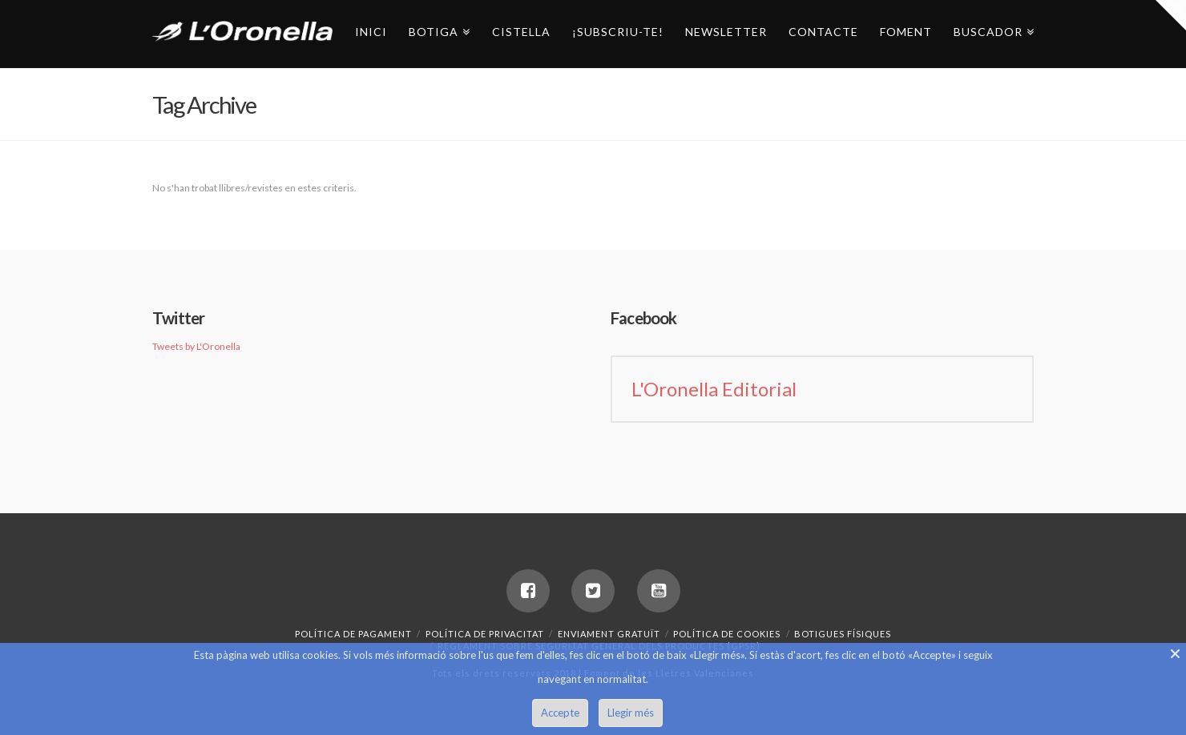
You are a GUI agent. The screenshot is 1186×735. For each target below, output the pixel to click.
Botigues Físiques (842, 634)
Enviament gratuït (609, 634)
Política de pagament (353, 634)
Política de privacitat (485, 634)
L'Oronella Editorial (714, 388)
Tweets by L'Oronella (196, 346)
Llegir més (630, 712)
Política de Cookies (727, 634)
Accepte (560, 712)
